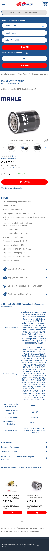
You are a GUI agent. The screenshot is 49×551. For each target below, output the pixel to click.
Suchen (25, 47)
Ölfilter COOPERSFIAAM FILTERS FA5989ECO (11, 496)
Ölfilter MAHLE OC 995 (35, 495)
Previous (4, 148)
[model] (24, 33)
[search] (24, 12)
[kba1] (24, 58)
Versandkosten (10, 168)
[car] (24, 40)
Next (45, 148)
